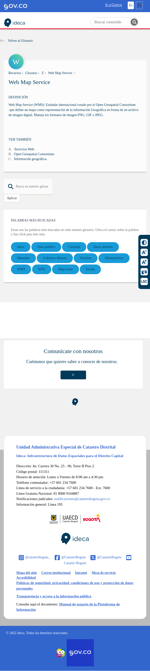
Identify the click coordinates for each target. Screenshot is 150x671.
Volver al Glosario (16, 40)
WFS (41, 269)
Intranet (81, 573)
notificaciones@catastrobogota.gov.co (82, 499)
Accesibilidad (26, 577)
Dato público (46, 247)
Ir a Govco (113, 5)
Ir (73, 374)
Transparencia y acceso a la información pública (53, 596)
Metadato (23, 258)
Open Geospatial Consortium (34, 154)
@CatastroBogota (73, 557)
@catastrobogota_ (37, 557)
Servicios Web (24, 149)
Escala (90, 269)
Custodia (74, 247)
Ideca (20, 247)
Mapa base (65, 269)
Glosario (31, 73)
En (139, 5)
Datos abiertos (103, 247)
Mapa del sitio (26, 573)
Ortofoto (85, 258)
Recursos (15, 73)
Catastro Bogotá (75, 563)
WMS (21, 269)
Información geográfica (30, 159)
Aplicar (12, 198)
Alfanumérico (114, 258)
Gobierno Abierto (55, 258)
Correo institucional (56, 573)
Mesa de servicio (104, 573)
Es (130, 5)
